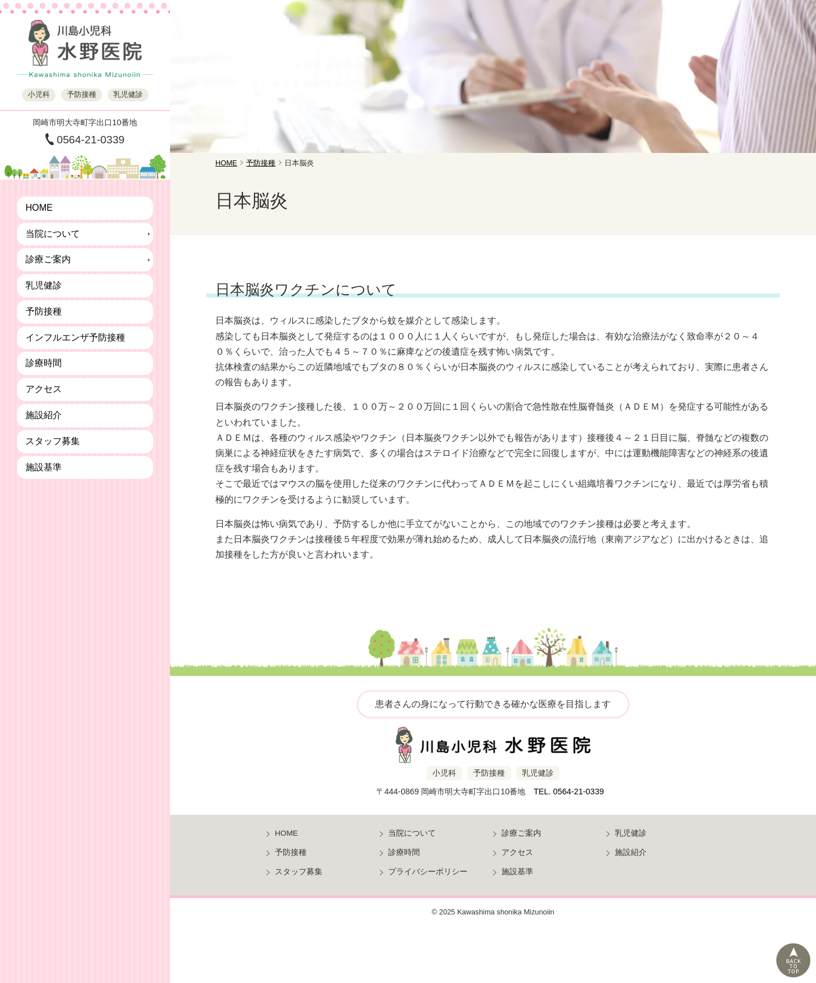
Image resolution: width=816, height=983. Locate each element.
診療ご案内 (48, 259)
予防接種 (44, 311)
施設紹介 (44, 415)
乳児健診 (44, 285)
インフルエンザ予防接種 (75, 337)
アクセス (44, 389)
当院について (53, 234)
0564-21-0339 (91, 140)
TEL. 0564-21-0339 (569, 791)
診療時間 (44, 363)
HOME (39, 207)
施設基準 (44, 467)
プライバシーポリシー (428, 871)
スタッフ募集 (53, 441)
